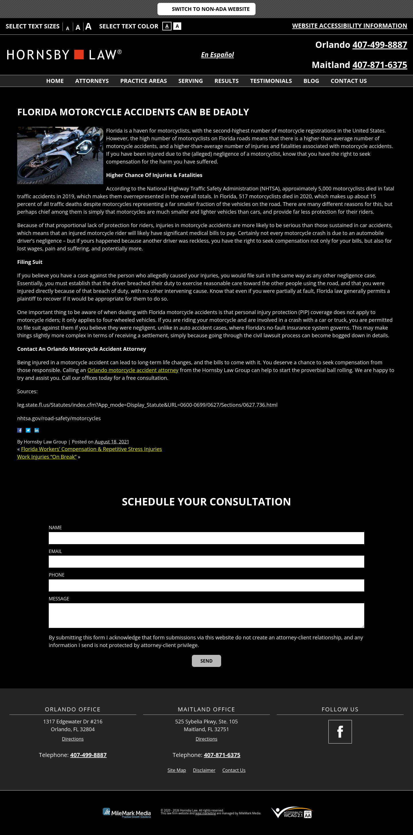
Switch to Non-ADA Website (211, 8)
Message (59, 599)
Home (55, 81)
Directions (73, 739)
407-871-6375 (379, 65)
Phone (57, 575)
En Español (217, 54)
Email (55, 551)
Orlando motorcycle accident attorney (132, 370)
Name (55, 528)
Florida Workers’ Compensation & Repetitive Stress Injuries (91, 448)
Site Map (176, 770)
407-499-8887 (379, 44)
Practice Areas (143, 81)
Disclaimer (204, 770)
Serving (190, 81)
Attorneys (92, 81)
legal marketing (205, 813)
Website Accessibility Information (349, 26)
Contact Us (349, 81)
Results (227, 81)
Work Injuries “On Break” (47, 456)
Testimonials (271, 81)
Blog (311, 81)
